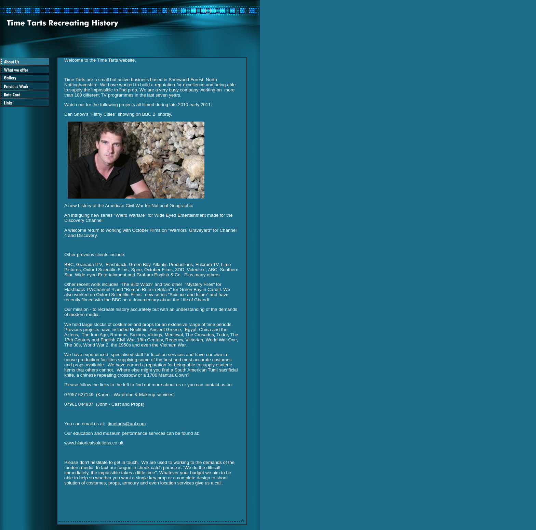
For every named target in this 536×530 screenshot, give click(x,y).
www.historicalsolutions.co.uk (93, 442)
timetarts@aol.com (127, 423)
